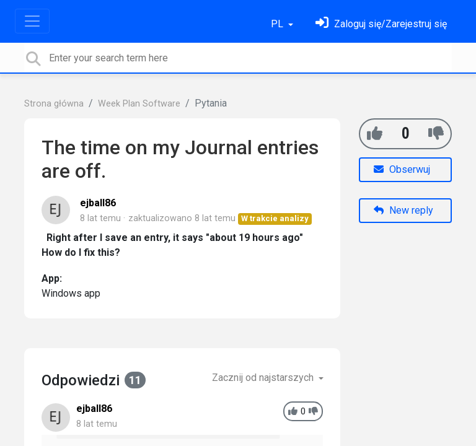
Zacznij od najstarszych (264, 377)
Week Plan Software (139, 103)
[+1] (374, 133)
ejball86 (98, 203)
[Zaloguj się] (381, 24)
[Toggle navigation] (32, 21)
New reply (403, 210)
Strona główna (54, 103)
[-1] (436, 133)
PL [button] (278, 24)
